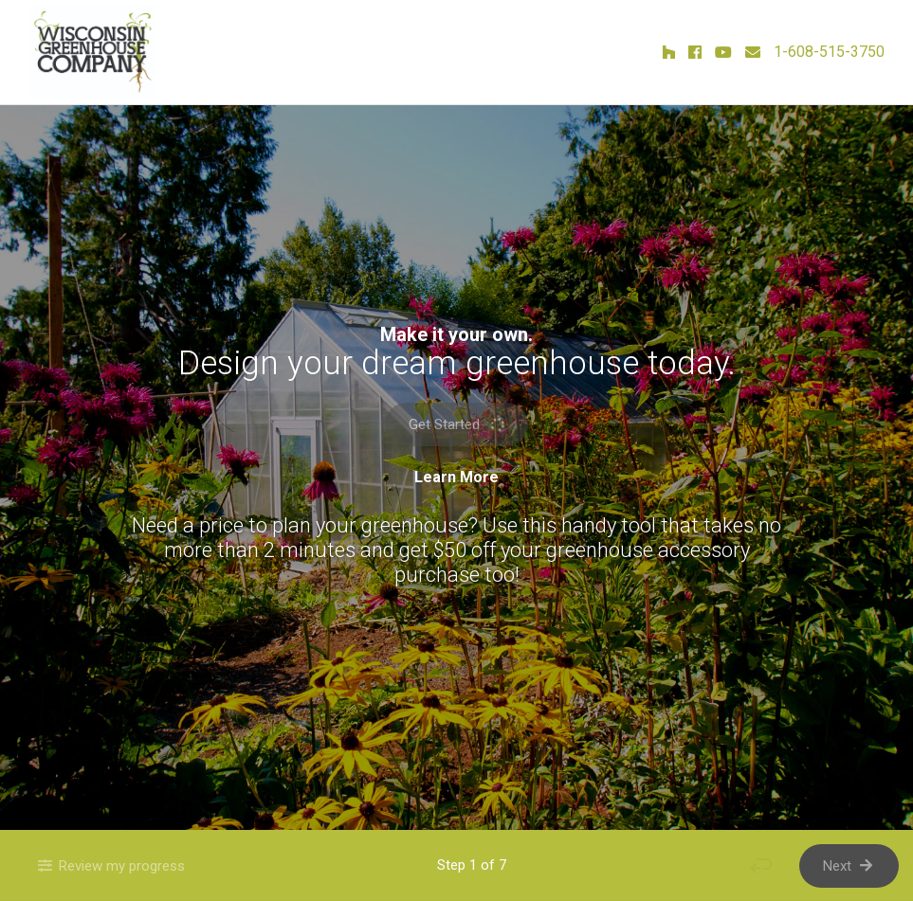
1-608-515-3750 (829, 52)
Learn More (456, 477)
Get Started (458, 424)
